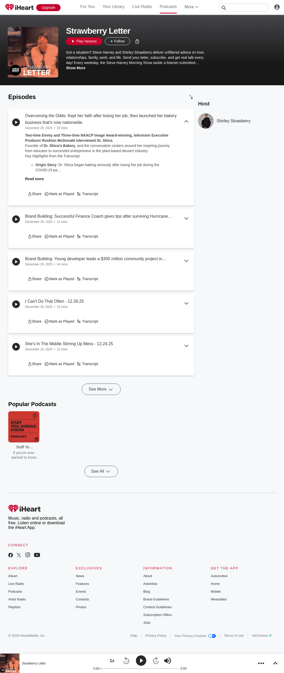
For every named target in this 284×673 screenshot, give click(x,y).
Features (82, 584)
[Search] (243, 8)
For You (87, 6)
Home (215, 584)
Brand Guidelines (156, 599)
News (80, 576)
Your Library (114, 6)
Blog (146, 591)
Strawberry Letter (34, 663)
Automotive (219, 576)
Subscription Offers (157, 615)
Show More (75, 68)
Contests (82, 599)
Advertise (150, 584)
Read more (34, 179)
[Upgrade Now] (48, 7)
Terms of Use (234, 635)
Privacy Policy (155, 635)
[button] (137, 41)
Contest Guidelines (157, 607)
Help (133, 635)
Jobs (146, 623)
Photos (81, 607)
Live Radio (142, 6)
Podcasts (168, 6)
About (147, 576)
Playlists (14, 607)
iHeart (12, 576)
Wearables (219, 599)
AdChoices (262, 635)
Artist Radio (17, 599)
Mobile (216, 591)
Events (81, 591)
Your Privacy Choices (195, 636)
